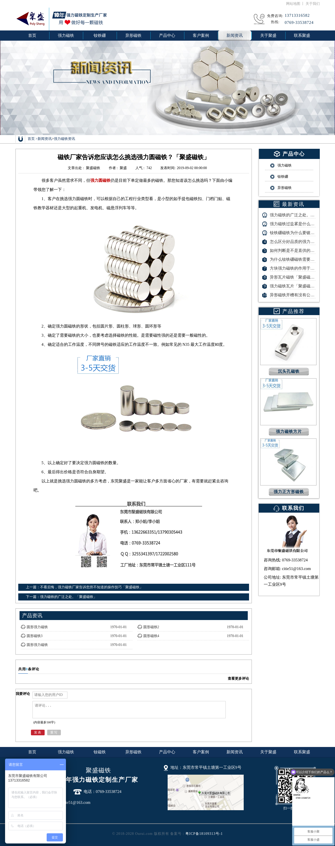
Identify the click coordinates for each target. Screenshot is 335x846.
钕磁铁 (100, 752)
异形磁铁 (133, 752)
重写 (54, 732)
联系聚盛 (302, 752)
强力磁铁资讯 (64, 139)
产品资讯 (32, 615)
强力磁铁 (66, 752)
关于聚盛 (268, 752)
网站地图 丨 (296, 4)
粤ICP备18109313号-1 (204, 834)
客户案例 (201, 752)
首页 (32, 35)
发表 (38, 732)
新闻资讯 (45, 139)
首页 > (33, 139)
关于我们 (313, 4)
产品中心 (167, 752)
